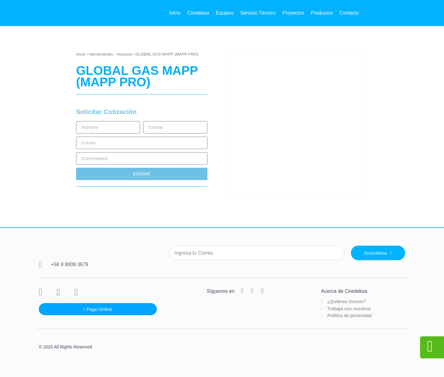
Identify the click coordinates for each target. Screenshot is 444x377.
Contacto (349, 13)
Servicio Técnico (258, 13)
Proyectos (293, 13)
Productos (322, 13)
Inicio (174, 13)
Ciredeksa (198, 13)
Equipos (224, 13)
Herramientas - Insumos (110, 54)
